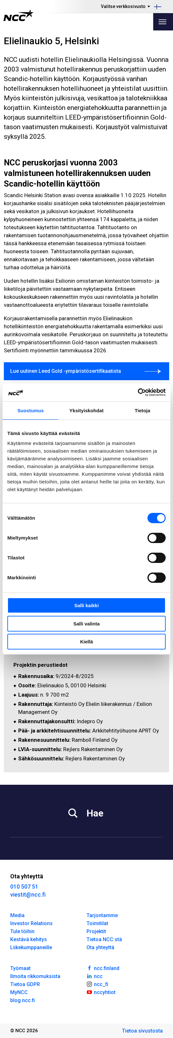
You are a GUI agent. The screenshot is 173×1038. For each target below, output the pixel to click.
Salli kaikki (86, 605)
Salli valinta (86, 623)
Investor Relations (31, 923)
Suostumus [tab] (30, 410)
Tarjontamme (102, 915)
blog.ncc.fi (22, 1000)
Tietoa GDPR (25, 984)
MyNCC (19, 992)
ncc (94, 975)
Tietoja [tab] (142, 410)
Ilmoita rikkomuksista (35, 976)
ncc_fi (97, 983)
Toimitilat (97, 923)
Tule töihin (22, 931)
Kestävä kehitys (28, 939)
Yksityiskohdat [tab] (86, 410)
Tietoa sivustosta (142, 1031)
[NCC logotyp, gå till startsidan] (18, 15)
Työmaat (20, 968)
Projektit (96, 931)
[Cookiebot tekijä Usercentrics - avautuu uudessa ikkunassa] (138, 392)
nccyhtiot (101, 991)
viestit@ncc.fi (28, 894)
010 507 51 (24, 886)
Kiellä (86, 641)
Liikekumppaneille (31, 947)
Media (17, 915)
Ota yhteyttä (100, 947)
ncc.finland (102, 967)
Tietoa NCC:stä (104, 939)
